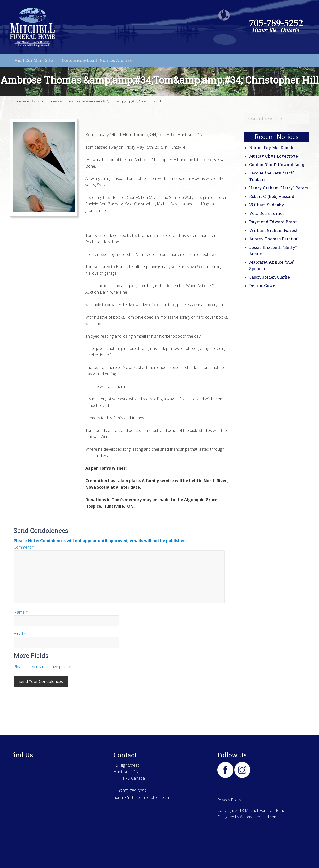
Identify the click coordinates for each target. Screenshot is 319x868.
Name (21, 612)
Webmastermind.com (258, 817)
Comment (24, 547)
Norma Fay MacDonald (272, 147)
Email (20, 633)
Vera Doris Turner (266, 213)
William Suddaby (266, 204)
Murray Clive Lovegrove (273, 156)
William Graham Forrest (273, 230)
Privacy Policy (229, 800)
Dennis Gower (263, 285)
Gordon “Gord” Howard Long (276, 164)
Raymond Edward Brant (273, 221)
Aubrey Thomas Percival (274, 238)
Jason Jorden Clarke (269, 277)
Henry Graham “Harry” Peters (278, 187)
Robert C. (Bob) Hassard (271, 196)
